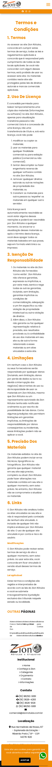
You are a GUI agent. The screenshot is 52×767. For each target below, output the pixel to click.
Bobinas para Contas (40, 624)
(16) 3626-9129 (27, 703)
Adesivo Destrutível (21, 622)
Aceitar (25, 760)
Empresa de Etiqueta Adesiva (13, 637)
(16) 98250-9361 (27, 696)
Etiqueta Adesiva (20, 634)
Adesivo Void (33, 622)
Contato (26, 678)
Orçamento (26, 675)
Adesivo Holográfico (28, 622)
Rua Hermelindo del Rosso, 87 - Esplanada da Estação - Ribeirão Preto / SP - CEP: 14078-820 (27, 732)
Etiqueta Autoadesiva (35, 634)
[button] (48, 5)
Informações (27, 682)
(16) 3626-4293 (27, 699)
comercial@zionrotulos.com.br (26, 713)
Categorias (27, 672)
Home (27, 665)
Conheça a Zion (26, 668)
